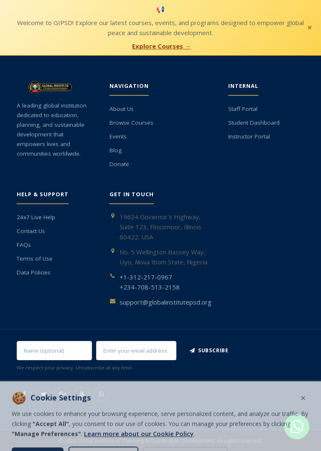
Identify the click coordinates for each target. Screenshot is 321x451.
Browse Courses (131, 122)
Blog (116, 150)
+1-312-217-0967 (146, 277)
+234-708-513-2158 (150, 287)
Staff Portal (242, 109)
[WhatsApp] (101, 394)
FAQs (24, 245)
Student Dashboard (254, 122)
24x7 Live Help (36, 217)
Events (118, 136)
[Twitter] (43, 394)
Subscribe (209, 350)
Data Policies (34, 272)
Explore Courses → (161, 46)
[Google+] (62, 394)
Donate (119, 164)
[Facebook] (24, 394)
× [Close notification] (309, 27)
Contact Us (31, 231)
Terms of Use (35, 258)
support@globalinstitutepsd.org (165, 302)
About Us (122, 109)
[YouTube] (81, 394)
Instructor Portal (249, 136)
